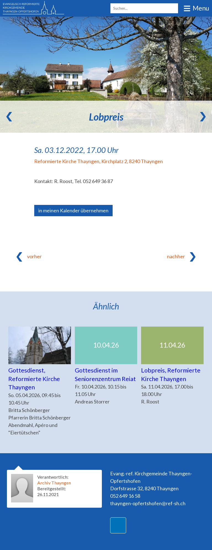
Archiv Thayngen (54, 482)
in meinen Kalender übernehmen (73, 210)
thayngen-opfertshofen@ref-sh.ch (148, 503)
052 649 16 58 (125, 496)
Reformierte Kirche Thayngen (98, 161)
